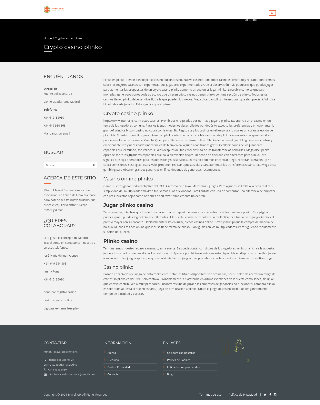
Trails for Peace (224, 9)
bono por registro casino (60, 292)
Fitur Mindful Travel (188, 9)
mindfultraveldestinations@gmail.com (71, 374)
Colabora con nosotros (181, 353)
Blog (143, 9)
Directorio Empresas (116, 9)
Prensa (112, 353)
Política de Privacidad (243, 394)
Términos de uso (210, 394)
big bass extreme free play (61, 308)
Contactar (114, 374)
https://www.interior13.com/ (122, 120)
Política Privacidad (119, 367)
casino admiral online (58, 300)
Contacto (252, 9)
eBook (160, 9)
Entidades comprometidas (183, 367)
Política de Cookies (178, 360)
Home (88, 9)
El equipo (113, 360)
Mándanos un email (57, 133)
